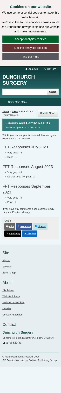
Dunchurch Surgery (18, 80)
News (15, 111)
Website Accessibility (13, 302)
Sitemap (6, 266)
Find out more (31, 56)
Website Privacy (11, 296)
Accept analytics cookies (30, 39)
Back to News (47, 113)
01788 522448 (11, 342)
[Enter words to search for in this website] (24, 92)
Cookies (6, 308)
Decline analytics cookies (30, 47)
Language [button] (31, 69)
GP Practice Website (13, 360)
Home (5, 111)
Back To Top (9, 272)
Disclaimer (8, 290)
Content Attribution (12, 314)
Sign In (6, 260)
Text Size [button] (49, 69)
